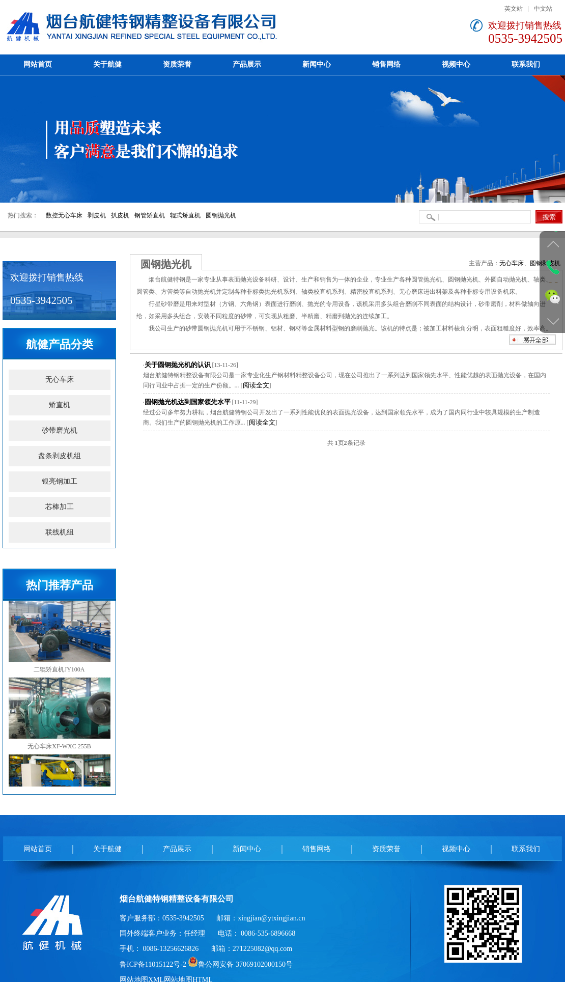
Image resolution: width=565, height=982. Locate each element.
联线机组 (59, 532)
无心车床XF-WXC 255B (59, 714)
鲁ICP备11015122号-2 (153, 964)
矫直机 (59, 405)
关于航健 (107, 849)
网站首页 (37, 849)
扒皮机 (120, 215)
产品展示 (177, 849)
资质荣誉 (386, 849)
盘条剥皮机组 (59, 456)
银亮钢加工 (59, 481)
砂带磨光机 (59, 430)
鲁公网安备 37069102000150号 (240, 964)
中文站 (543, 8)
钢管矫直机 (149, 215)
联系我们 (526, 849)
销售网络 (316, 849)
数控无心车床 (64, 215)
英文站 (513, 8)
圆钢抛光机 (221, 215)
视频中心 (456, 849)
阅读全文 (256, 385)
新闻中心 (247, 849)
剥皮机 (97, 215)
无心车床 (59, 379)
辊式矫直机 (185, 215)
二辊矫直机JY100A (59, 636)
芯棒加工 (59, 507)
